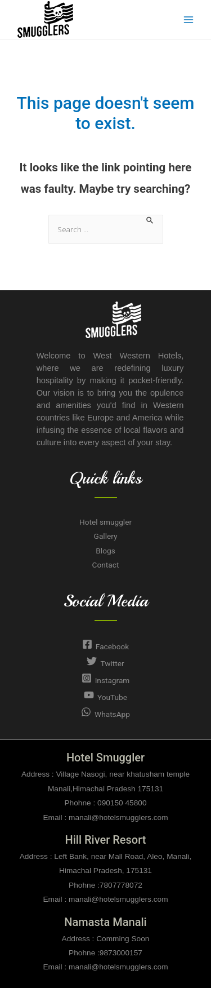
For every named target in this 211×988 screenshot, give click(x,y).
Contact (105, 564)
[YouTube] (105, 697)
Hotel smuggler (105, 521)
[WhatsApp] (105, 714)
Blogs (105, 550)
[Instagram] (105, 680)
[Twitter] (105, 663)
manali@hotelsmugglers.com (117, 817)
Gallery (106, 535)
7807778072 (121, 885)
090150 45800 (121, 803)
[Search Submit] (150, 219)
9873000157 (121, 953)
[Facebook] (105, 646)
